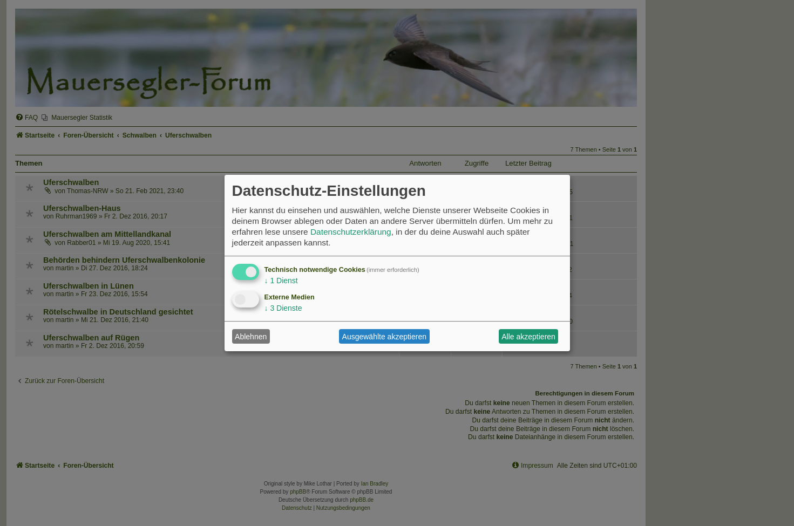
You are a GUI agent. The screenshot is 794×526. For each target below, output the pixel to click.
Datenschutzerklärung (350, 231)
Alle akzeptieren (528, 336)
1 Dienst (281, 280)
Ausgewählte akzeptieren (384, 336)
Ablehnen (251, 336)
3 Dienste (283, 308)
